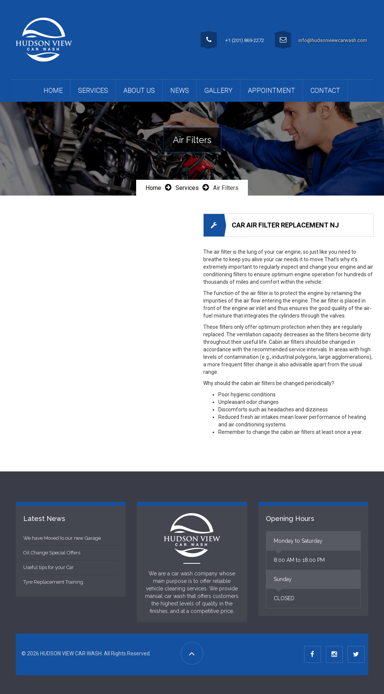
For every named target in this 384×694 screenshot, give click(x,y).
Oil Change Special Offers (51, 553)
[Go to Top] (192, 653)
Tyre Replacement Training (53, 582)
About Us (139, 90)
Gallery (218, 90)
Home (53, 90)
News (179, 90)
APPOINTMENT (271, 90)
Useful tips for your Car (48, 567)
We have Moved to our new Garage (62, 538)
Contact (325, 90)
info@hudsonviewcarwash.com (332, 40)
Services (93, 90)
